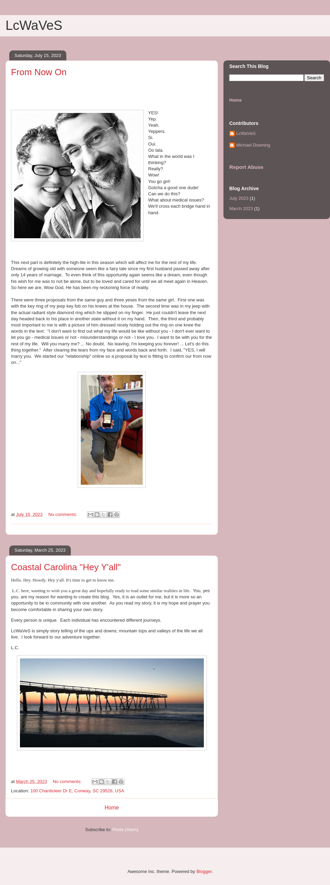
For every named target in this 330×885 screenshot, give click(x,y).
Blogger (203, 871)
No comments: (63, 514)
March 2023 (241, 208)
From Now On (39, 72)
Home (111, 808)
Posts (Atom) (125, 829)
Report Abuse (246, 167)
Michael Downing (253, 145)
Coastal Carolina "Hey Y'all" (66, 567)
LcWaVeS (246, 133)
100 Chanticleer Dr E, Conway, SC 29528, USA (77, 790)
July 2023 (239, 198)
